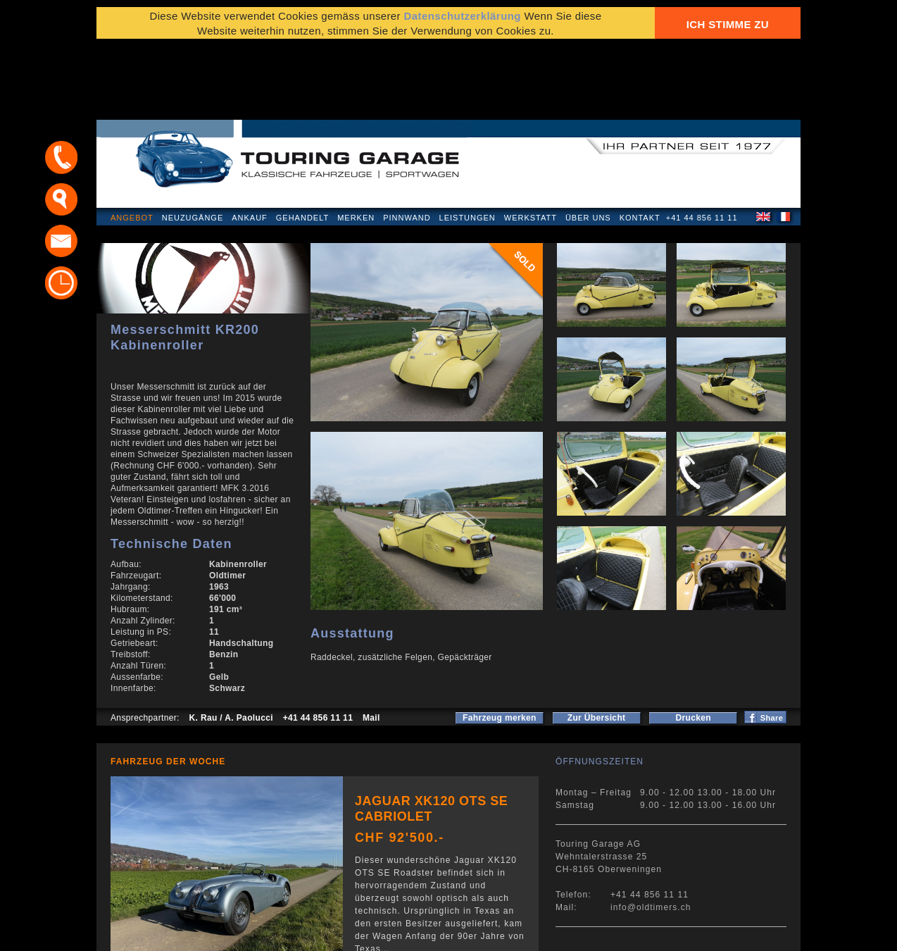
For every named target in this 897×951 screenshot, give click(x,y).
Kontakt (640, 143)
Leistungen (467, 143)
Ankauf (250, 143)
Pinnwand (406, 143)
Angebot (132, 143)
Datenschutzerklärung (165, 933)
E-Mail (667, 933)
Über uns (588, 143)
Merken (356, 143)
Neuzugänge (193, 143)
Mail (371, 644)
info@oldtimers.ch (650, 833)
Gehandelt (302, 143)
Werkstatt (530, 143)
